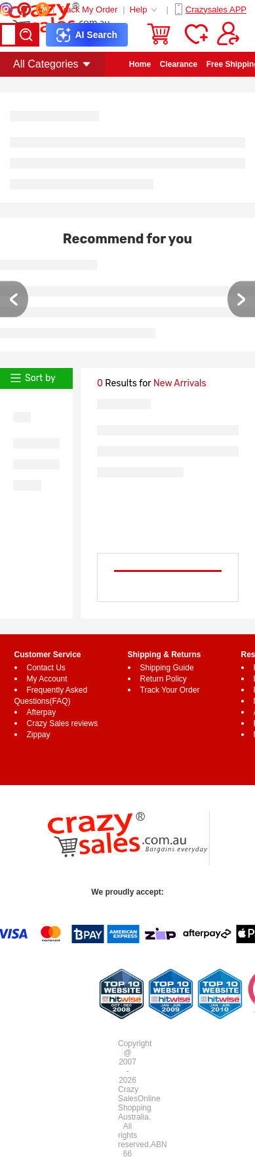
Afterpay (41, 712)
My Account (47, 678)
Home (140, 64)
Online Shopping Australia (139, 1108)
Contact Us (46, 667)
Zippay (38, 734)
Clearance (178, 64)
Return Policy (163, 678)
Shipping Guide (167, 667)
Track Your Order (170, 690)
